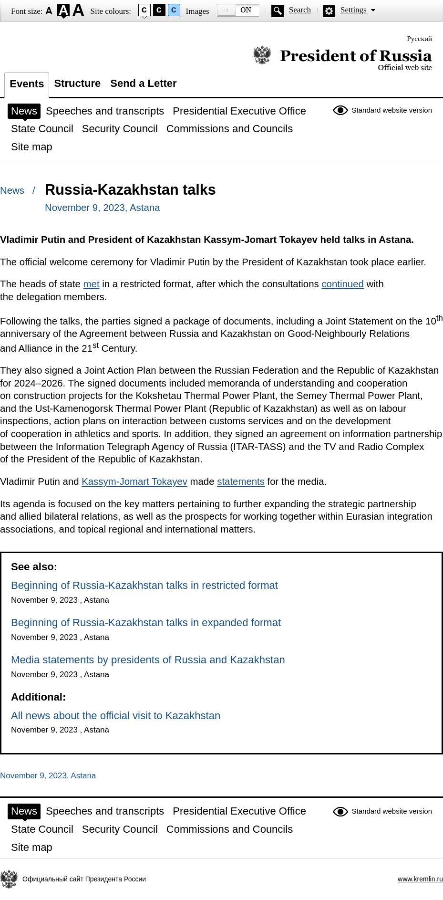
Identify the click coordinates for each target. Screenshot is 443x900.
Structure (77, 83)
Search (300, 9)
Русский (420, 38)
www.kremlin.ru (420, 879)
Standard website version (392, 110)
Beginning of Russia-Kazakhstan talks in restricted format (144, 585)
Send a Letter (143, 83)
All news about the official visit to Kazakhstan (115, 716)
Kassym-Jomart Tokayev (134, 481)
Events (27, 84)
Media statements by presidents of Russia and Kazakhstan (148, 660)
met (91, 284)
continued (342, 284)
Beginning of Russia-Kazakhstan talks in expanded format (146, 622)
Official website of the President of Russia (342, 58)
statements (241, 481)
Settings (353, 9)
